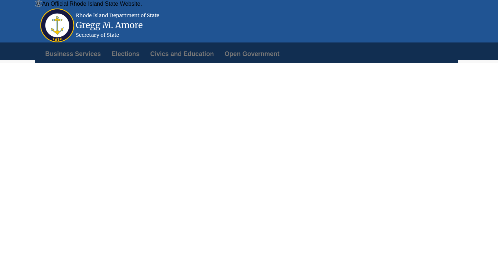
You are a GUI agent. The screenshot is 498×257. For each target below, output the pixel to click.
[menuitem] (73, 54)
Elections (125, 53)
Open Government (252, 53)
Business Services (73, 53)
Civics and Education (182, 53)
